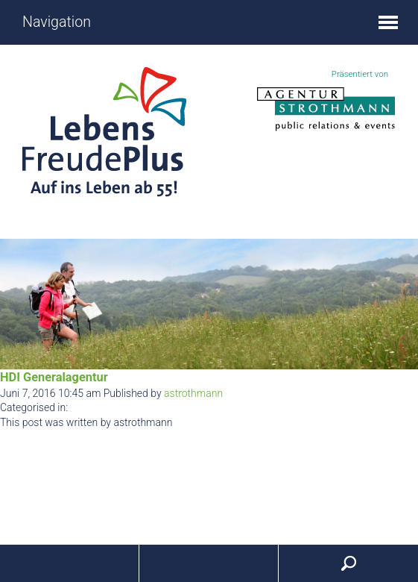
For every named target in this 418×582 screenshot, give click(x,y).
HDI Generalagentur (54, 377)
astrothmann (193, 393)
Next (399, 304)
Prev (19, 304)
